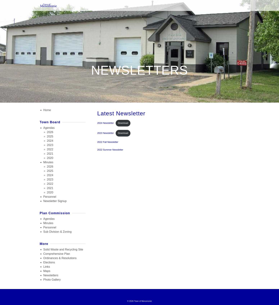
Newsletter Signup (55, 201)
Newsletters (50, 275)
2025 (50, 136)
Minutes (48, 162)
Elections (49, 262)
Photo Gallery (52, 279)
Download (123, 123)
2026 (50, 132)
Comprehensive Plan (56, 253)
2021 (50, 153)
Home (47, 110)
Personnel (49, 196)
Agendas (49, 127)
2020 (50, 157)
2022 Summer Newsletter (110, 149)
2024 (50, 140)
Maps (46, 271)
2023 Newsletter (105, 133)
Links (46, 266)
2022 (50, 149)
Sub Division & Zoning (57, 231)
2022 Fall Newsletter (107, 142)
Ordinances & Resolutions (60, 258)
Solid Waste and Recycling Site (63, 249)
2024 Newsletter (105, 123)
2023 (50, 145)
